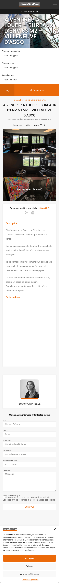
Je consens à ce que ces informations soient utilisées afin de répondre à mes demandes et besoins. (29, 498)
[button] (54, 529)
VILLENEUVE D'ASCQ (35, 100)
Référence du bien (10, 461)
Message (6, 471)
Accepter (29, 558)
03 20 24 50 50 (31, 11)
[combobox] (29, 56)
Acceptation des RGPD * (12, 495)
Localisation (8, 75)
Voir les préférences (29, 574)
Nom (4, 420)
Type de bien (8, 63)
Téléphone (7, 441)
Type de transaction (11, 51)
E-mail (5, 430)
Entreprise (7, 451)
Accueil (17, 100)
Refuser (29, 566)
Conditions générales (30, 580)
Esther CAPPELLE (29, 403)
